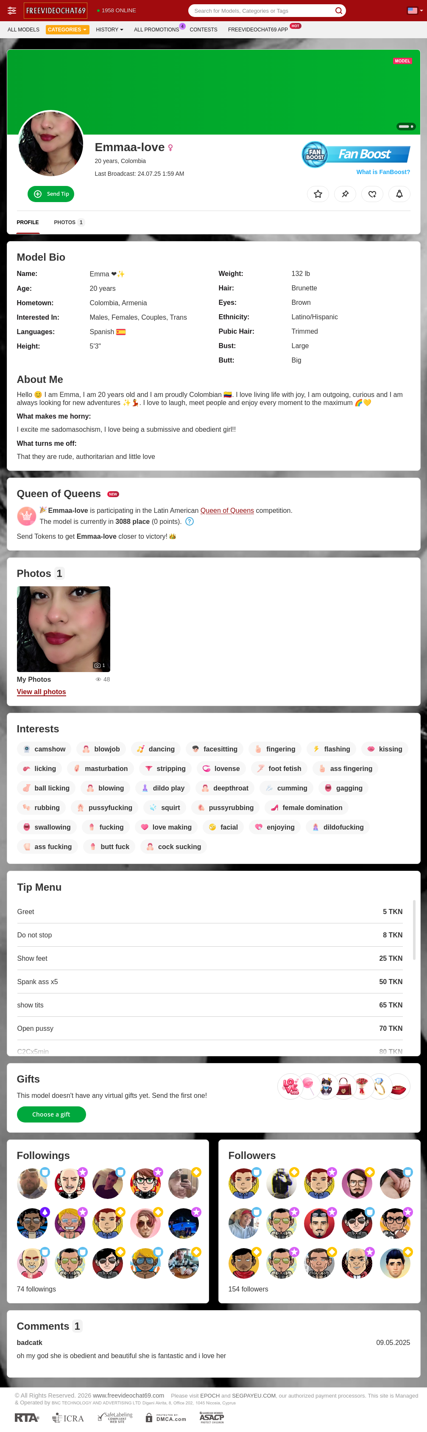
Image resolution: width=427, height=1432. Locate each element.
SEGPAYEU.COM (254, 1396)
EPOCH (210, 1396)
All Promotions (158, 29)
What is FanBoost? (383, 172)
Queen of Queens (227, 510)
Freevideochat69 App (260, 29)
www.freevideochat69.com (128, 1395)
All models (23, 30)
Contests (204, 30)
